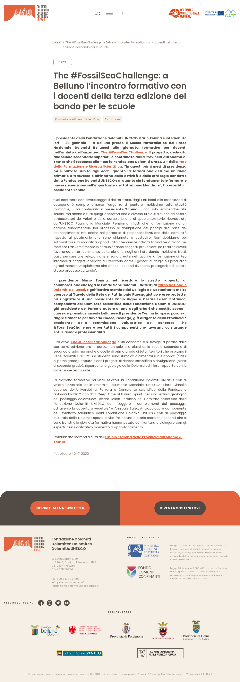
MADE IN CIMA (204, 674)
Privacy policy (157, 674)
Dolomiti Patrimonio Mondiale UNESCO (26, 13)
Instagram (49, 603)
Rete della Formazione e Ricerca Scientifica (120, 164)
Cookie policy (175, 674)
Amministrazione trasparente (120, 674)
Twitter (58, 603)
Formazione (113, 119)
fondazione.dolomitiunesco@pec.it (75, 586)
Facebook (41, 603)
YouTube (67, 603)
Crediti (143, 674)
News (63, 62)
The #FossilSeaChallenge (123, 152)
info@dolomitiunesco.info (69, 582)
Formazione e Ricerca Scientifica (77, 119)
